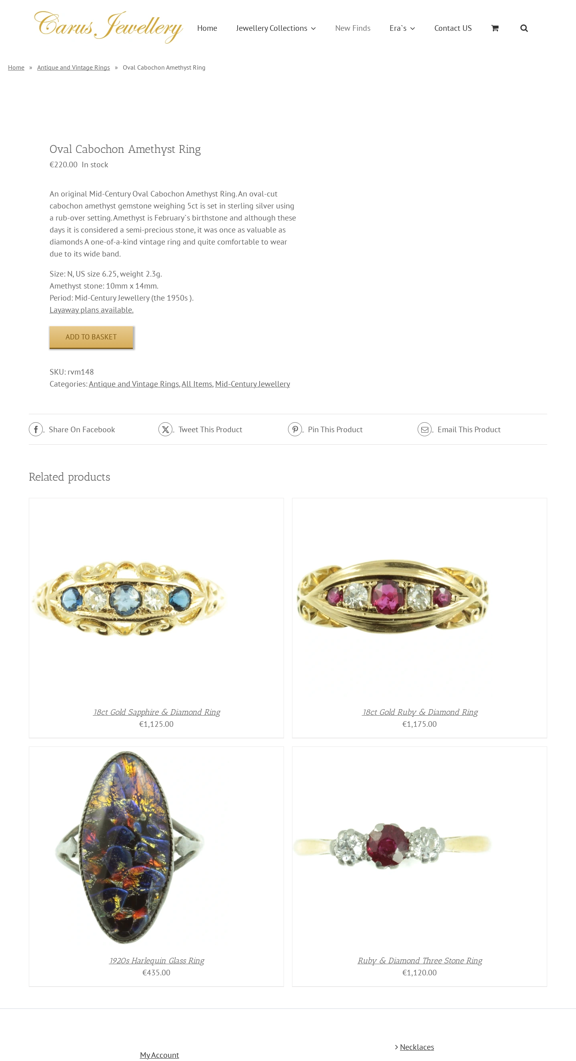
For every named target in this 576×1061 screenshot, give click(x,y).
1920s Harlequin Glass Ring (156, 960)
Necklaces (417, 1047)
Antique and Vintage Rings (73, 67)
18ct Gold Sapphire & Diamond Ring (156, 712)
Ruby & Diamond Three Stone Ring (420, 960)
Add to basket (91, 336)
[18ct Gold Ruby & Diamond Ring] (392, 504)
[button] (524, 28)
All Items (197, 384)
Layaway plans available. (92, 310)
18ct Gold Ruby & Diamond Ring (420, 712)
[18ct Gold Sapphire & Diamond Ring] (129, 504)
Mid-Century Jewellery (252, 384)
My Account (159, 1055)
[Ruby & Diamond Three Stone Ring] (392, 753)
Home (16, 67)
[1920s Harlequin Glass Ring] (129, 753)
